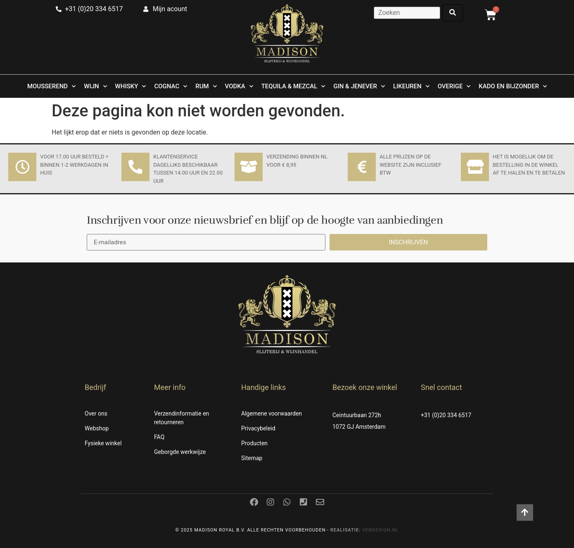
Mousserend (51, 86)
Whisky (130, 86)
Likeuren (411, 86)
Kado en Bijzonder (513, 86)
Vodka (239, 86)
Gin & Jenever (359, 86)
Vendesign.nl (380, 530)
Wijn (95, 86)
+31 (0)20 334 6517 (446, 415)
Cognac (170, 86)
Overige (454, 86)
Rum (205, 86)
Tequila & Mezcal (293, 86)
